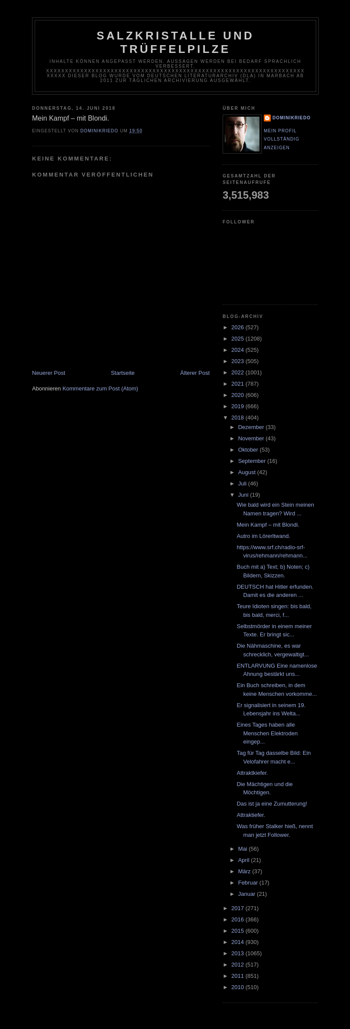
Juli (243, 483)
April (244, 860)
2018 (238, 417)
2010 (238, 987)
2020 (238, 395)
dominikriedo (291, 117)
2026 (238, 327)
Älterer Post (195, 373)
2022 (238, 372)
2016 (238, 919)
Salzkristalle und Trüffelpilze (175, 42)
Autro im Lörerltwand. (263, 536)
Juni (244, 495)
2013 (238, 953)
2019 (238, 406)
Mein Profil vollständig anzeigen (281, 139)
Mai (243, 848)
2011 (238, 976)
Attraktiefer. (251, 815)
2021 (238, 383)
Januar (247, 894)
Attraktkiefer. (252, 773)
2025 (238, 338)
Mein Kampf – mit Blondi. (268, 524)
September (252, 461)
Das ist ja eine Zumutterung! (272, 803)
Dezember (252, 427)
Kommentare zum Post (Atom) (100, 388)
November (252, 438)
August (247, 472)
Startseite (123, 373)
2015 (238, 930)
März (245, 871)
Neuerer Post (48, 373)
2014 (238, 942)
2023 (238, 361)
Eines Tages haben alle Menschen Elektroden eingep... (267, 733)
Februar (248, 882)
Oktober (249, 449)
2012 (238, 964)
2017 (238, 908)
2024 (238, 350)
